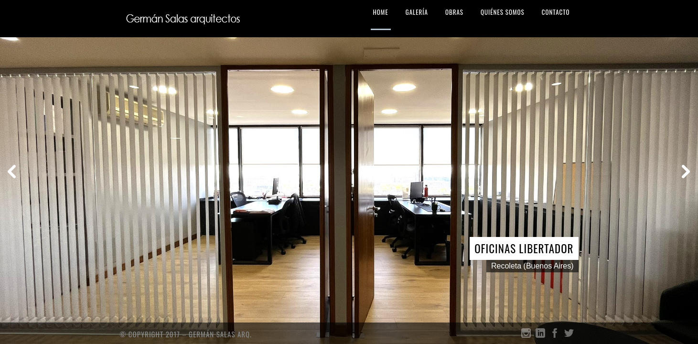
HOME (380, 12)
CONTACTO (556, 12)
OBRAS (454, 12)
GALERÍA (417, 12)
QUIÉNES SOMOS (503, 12)
